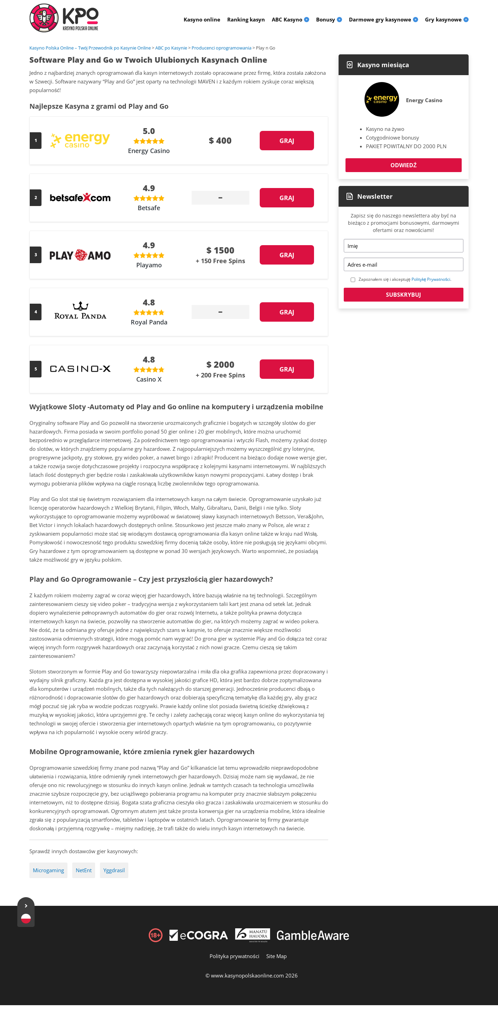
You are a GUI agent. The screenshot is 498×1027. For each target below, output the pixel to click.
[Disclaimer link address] (198, 938)
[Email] (403, 264)
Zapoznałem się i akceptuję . (405, 279)
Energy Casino (149, 150)
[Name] (403, 245)
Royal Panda (149, 322)
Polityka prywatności (234, 956)
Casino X (149, 379)
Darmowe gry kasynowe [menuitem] (380, 19)
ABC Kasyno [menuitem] (287, 19)
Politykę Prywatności (431, 279)
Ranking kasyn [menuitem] (246, 19)
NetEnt (84, 870)
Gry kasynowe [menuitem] (443, 19)
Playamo (149, 265)
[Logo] (64, 18)
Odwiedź (403, 165)
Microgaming (48, 870)
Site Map (276, 956)
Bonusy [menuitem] (325, 19)
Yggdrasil (114, 870)
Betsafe (149, 208)
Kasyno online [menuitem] (202, 19)
